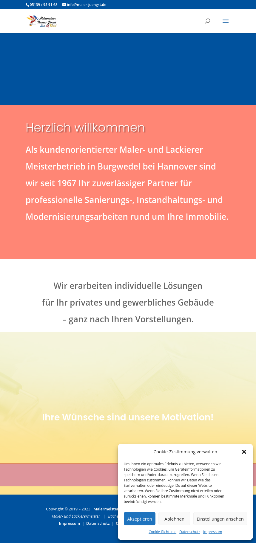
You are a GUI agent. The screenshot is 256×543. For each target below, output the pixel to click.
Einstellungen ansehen (220, 519)
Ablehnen (174, 519)
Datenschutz (189, 531)
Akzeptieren (139, 519)
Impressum (212, 531)
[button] (244, 452)
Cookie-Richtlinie (162, 531)
